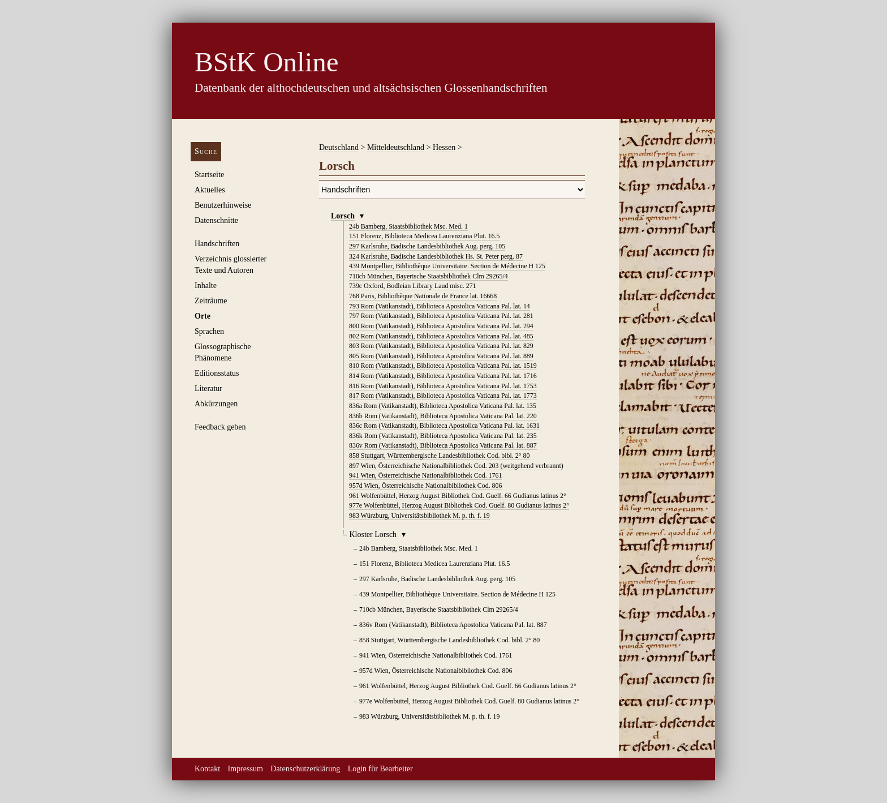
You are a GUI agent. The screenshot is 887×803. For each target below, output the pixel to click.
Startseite (209, 174)
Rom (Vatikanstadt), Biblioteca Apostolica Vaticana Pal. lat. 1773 (443, 396)
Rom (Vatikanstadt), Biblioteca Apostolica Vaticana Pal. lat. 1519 (443, 366)
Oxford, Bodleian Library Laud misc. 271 (412, 286)
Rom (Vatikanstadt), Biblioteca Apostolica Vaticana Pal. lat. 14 (439, 306)
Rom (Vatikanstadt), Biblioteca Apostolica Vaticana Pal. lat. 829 (441, 346)
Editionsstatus (217, 373)
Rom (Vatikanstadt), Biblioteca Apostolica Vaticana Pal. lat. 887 (443, 445)
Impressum (245, 769)
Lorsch (343, 216)
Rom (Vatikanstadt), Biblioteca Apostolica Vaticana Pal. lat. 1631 (444, 426)
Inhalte (206, 285)
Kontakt (207, 769)
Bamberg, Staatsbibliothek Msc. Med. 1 (408, 226)
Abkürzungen (216, 404)
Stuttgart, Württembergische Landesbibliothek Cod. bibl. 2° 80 (439, 456)
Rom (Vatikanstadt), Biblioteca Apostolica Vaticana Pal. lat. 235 (443, 436)
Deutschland (339, 147)
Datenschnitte (216, 220)
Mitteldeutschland (395, 147)
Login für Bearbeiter (380, 769)
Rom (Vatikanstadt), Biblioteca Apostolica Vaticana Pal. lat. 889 (441, 356)
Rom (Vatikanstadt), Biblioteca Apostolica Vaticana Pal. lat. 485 (441, 336)
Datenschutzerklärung (305, 769)
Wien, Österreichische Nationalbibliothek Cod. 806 (425, 485)
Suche (206, 151)
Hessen (444, 147)
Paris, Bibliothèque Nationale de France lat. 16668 (423, 296)
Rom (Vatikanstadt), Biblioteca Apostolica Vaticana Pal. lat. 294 (441, 326)
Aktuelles (210, 190)
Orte (202, 316)
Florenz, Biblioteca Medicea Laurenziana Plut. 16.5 (424, 236)
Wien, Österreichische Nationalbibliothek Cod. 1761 (425, 475)
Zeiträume (211, 301)
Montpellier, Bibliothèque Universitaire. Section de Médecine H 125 (447, 266)
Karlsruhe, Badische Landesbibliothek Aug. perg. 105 (427, 246)
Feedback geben (220, 427)
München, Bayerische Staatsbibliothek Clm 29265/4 (428, 276)
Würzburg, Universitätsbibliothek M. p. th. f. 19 (419, 515)
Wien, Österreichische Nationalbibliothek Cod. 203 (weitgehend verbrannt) (456, 466)
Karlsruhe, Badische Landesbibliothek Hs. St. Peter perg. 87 (436, 256)
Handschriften (217, 243)
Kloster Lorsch (373, 534)
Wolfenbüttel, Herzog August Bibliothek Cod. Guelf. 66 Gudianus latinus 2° (457, 496)
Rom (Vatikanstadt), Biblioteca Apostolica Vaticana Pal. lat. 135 (442, 406)
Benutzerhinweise (223, 205)
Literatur (208, 388)
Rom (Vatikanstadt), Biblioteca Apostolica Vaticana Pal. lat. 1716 (443, 376)
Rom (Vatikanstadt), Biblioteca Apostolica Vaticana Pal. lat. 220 (443, 416)
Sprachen (209, 331)
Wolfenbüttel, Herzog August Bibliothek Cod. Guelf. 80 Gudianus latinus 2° (459, 505)
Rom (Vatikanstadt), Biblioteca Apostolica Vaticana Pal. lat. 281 (441, 316)
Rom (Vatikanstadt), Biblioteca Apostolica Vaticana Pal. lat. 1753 (443, 386)
